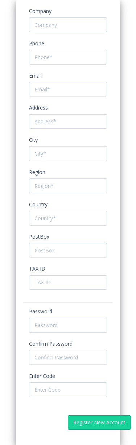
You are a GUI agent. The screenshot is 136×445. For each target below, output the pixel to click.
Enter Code (42, 375)
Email (35, 75)
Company (40, 11)
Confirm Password (51, 343)
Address (38, 107)
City (33, 139)
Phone (36, 43)
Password (40, 311)
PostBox (39, 236)
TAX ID (37, 268)
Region (37, 172)
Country (38, 204)
